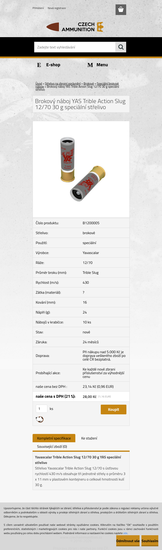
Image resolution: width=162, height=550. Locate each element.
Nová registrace (57, 8)
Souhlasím (149, 541)
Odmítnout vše (128, 541)
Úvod (39, 83)
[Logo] (78, 26)
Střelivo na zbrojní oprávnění (63, 83)
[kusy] (41, 409)
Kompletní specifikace (54, 438)
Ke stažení (89, 438)
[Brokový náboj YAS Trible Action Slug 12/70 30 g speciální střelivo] (81, 123)
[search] (121, 47)
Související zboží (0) (52, 446)
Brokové (89, 83)
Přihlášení (38, 8)
